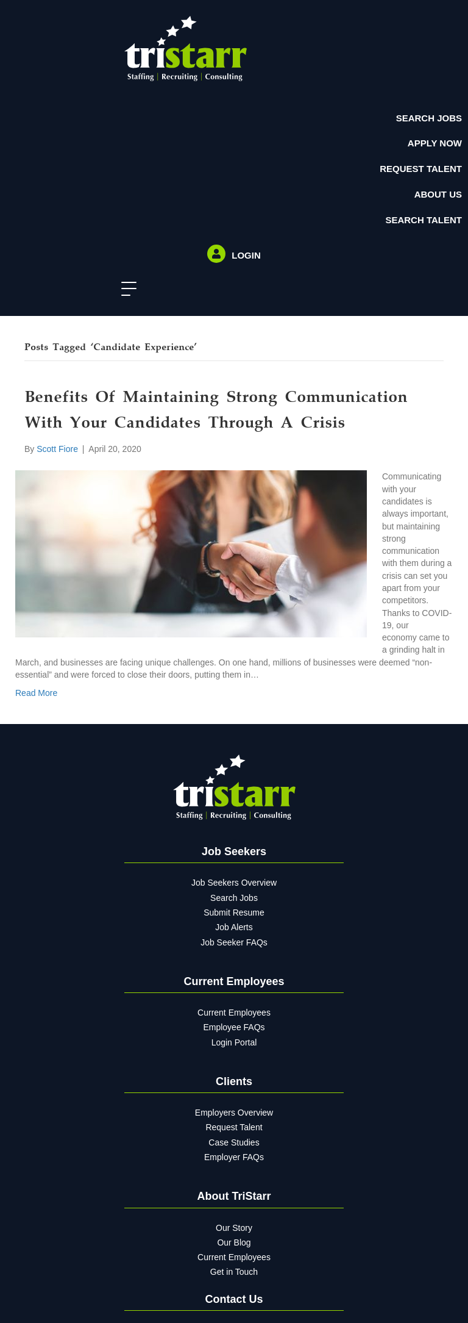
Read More (36, 693)
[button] (126, 289)
